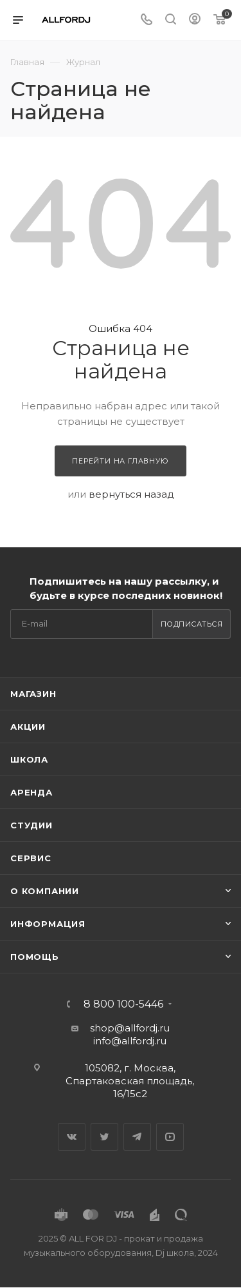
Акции (28, 726)
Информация (47, 924)
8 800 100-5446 (123, 1004)
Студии (31, 825)
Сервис (30, 858)
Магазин (33, 693)
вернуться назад (131, 494)
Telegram (137, 1137)
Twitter (104, 1137)
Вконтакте (71, 1137)
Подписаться (192, 624)
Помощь (34, 956)
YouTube (170, 1137)
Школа (29, 759)
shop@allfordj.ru (130, 1028)
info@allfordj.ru (129, 1041)
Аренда (31, 792)
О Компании (44, 891)
